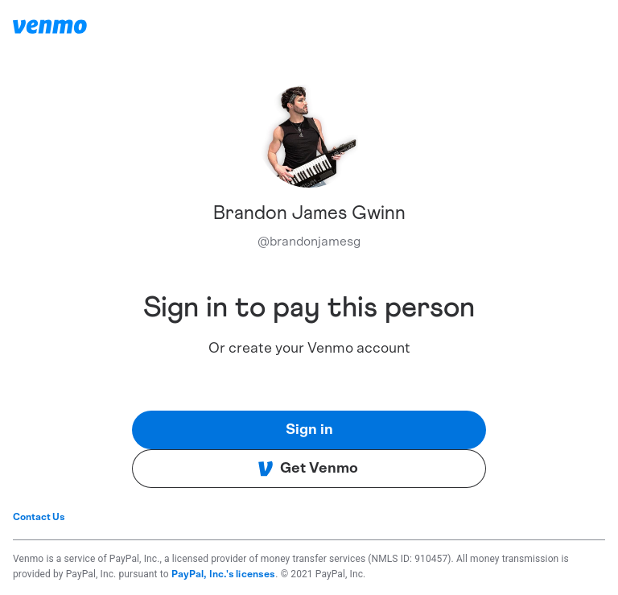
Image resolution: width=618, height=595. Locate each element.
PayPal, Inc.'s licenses (223, 574)
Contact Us (39, 517)
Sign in (309, 430)
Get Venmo (308, 469)
